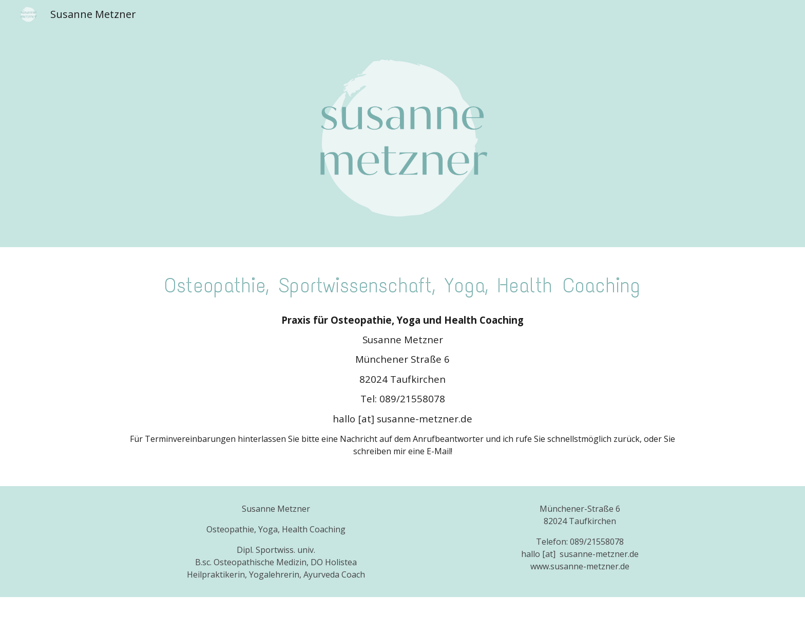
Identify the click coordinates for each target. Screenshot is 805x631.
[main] (402, 283)
